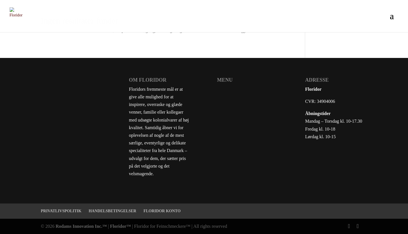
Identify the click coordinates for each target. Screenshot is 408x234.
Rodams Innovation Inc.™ (81, 226)
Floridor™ (120, 226)
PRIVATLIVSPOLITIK (61, 211)
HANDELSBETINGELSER (112, 211)
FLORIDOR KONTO (161, 211)
